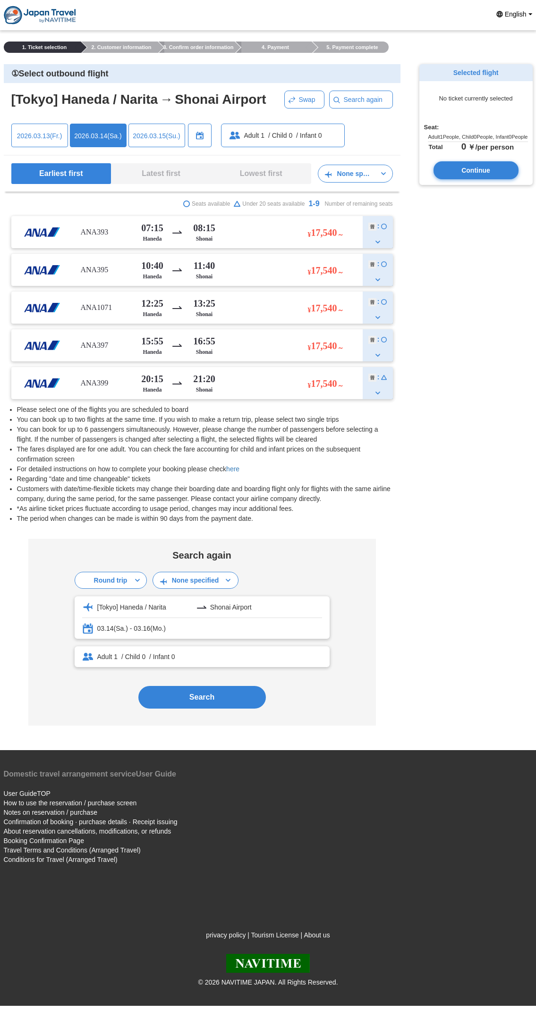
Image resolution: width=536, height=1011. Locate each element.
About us (317, 935)
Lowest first (261, 173)
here (232, 469)
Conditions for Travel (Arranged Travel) (61, 859)
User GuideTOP (27, 793)
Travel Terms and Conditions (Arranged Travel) (72, 850)
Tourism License (275, 935)
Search (201, 697)
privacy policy (226, 935)
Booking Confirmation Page (44, 840)
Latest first (161, 173)
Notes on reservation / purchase (50, 812)
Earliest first (61, 173)
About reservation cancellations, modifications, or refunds (87, 831)
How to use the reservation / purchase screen (70, 803)
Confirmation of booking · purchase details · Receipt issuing (91, 822)
